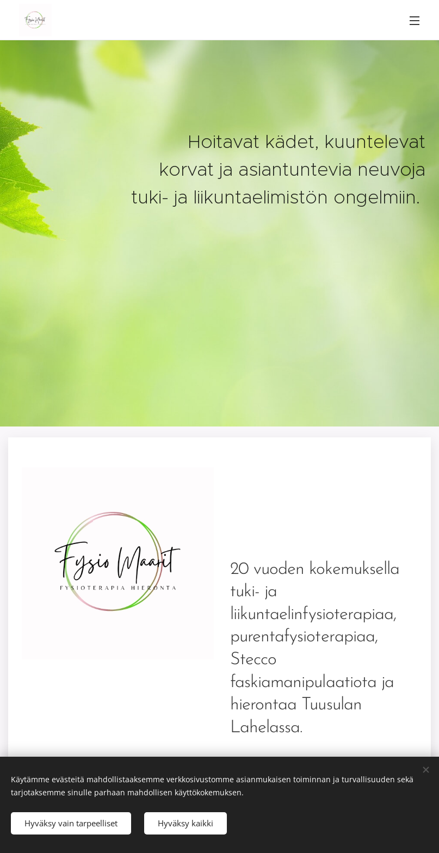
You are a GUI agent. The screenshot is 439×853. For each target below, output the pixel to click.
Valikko (414, 20)
